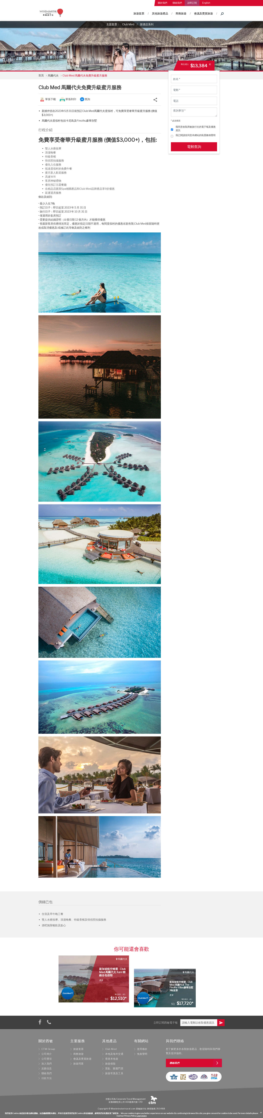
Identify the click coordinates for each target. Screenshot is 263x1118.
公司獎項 (46, 1058)
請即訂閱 (192, 2)
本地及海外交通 (114, 1053)
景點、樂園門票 (114, 1068)
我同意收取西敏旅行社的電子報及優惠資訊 (196, 128)
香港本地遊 (111, 1058)
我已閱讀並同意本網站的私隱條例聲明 (196, 135)
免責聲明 (142, 1053)
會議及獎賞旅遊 (203, 13)
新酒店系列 (146, 24)
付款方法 (46, 1078)
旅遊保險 (110, 1063)
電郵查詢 (194, 147)
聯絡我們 (177, 2)
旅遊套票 (139, 13)
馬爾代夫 (53, 75)
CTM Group (48, 1049)
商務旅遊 (181, 13)
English (206, 2)
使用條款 (142, 1049)
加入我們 (46, 1063)
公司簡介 (46, 1053)
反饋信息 (46, 1068)
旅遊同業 (78, 1063)
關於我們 (162, 2)
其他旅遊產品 (160, 13)
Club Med (128, 24)
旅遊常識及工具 (114, 1073)
